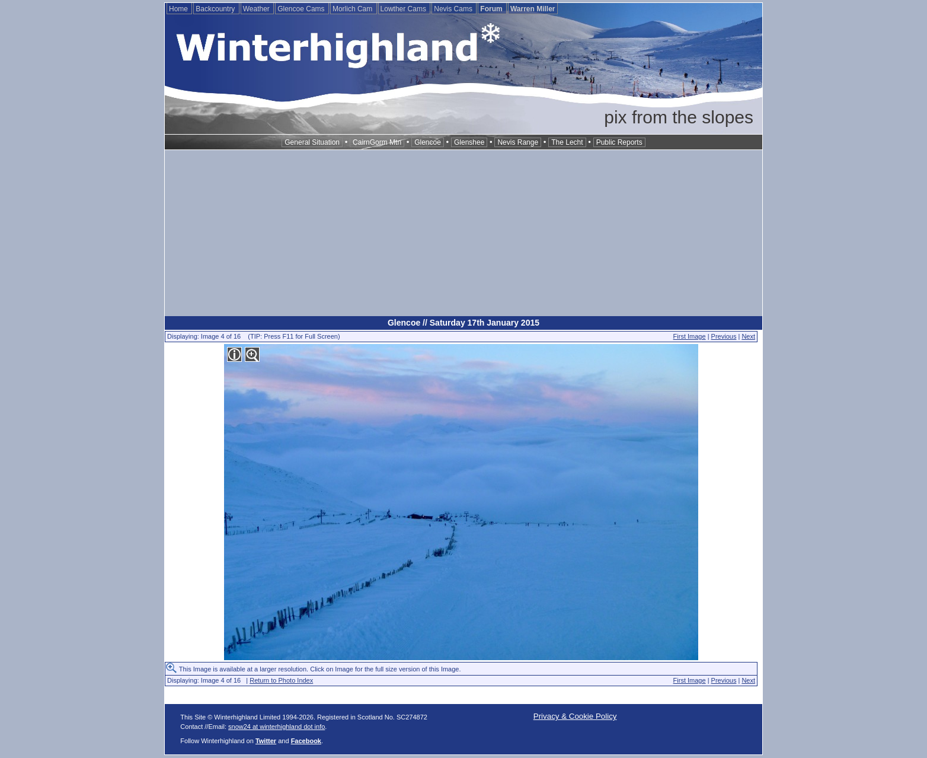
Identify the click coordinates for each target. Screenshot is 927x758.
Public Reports (619, 142)
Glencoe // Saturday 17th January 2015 (463, 322)
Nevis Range (517, 142)
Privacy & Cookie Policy (575, 716)
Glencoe (427, 142)
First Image (689, 336)
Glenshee (469, 142)
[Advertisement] (463, 233)
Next (748, 336)
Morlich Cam (354, 9)
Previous (724, 336)
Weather (257, 9)
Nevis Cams (454, 9)
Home (179, 9)
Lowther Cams (405, 9)
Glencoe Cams (302, 9)
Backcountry (216, 9)
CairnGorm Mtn (377, 142)
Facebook (306, 740)
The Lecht (567, 142)
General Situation (312, 142)
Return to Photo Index (281, 680)
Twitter (265, 740)
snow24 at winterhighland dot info (276, 726)
